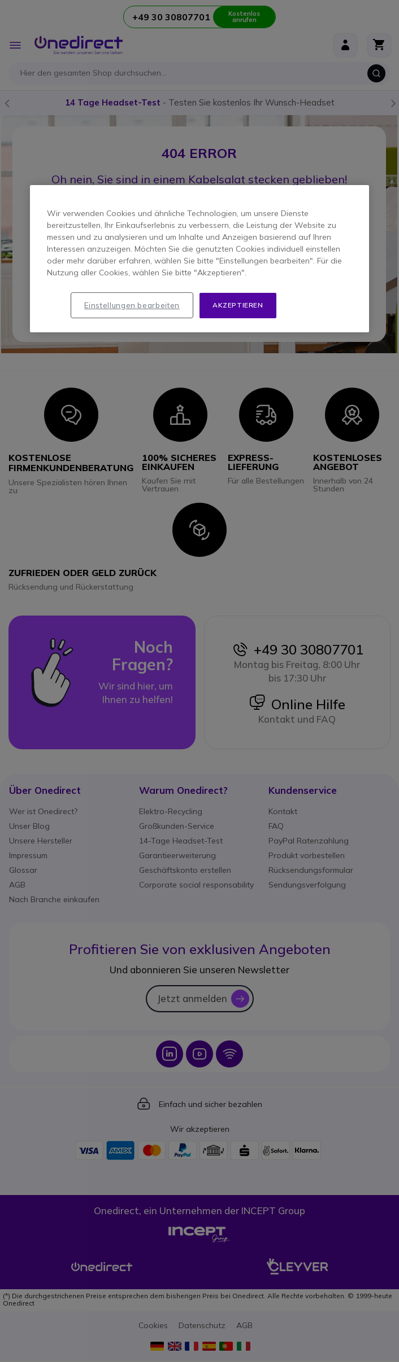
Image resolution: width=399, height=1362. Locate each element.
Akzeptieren (237, 305)
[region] (199, 258)
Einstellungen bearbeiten (132, 305)
